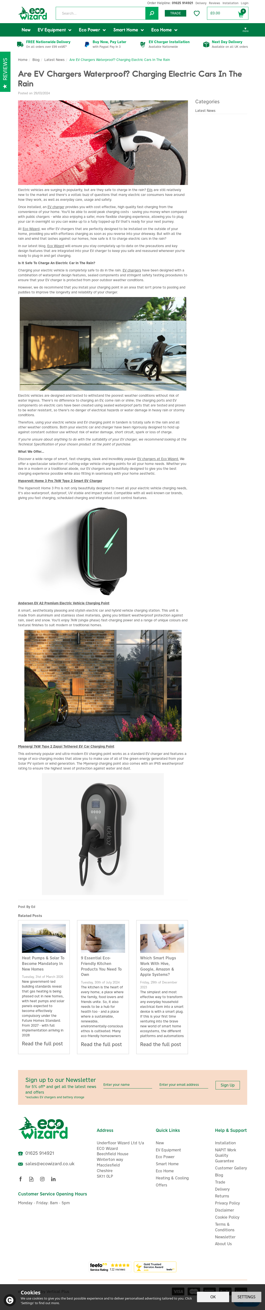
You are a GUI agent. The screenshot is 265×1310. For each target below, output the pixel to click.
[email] (183, 1084)
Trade (175, 13)
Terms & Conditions (225, 1227)
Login (244, 3)
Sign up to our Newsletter (62, 1087)
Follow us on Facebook (20, 1179)
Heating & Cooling (172, 1177)
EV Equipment (168, 1149)
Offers (161, 1185)
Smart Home (167, 1163)
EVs (150, 190)
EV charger (56, 207)
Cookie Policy (227, 1217)
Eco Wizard (31, 229)
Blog (219, 1175)
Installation (225, 1142)
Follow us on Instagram (42, 1179)
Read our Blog (31, 1179)
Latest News (205, 110)
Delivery (222, 1189)
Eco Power (165, 1156)
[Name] (127, 1084)
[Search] (107, 13)
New (160, 1142)
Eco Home (165, 1170)
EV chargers (132, 270)
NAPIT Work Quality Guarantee (225, 1155)
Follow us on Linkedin (53, 1179)
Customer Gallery (231, 1168)
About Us (223, 1243)
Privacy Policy (227, 1203)
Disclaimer (224, 1210)
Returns (222, 1196)
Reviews (214, 3)
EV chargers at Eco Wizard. (158, 459)
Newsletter (225, 1236)
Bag (241, 13)
